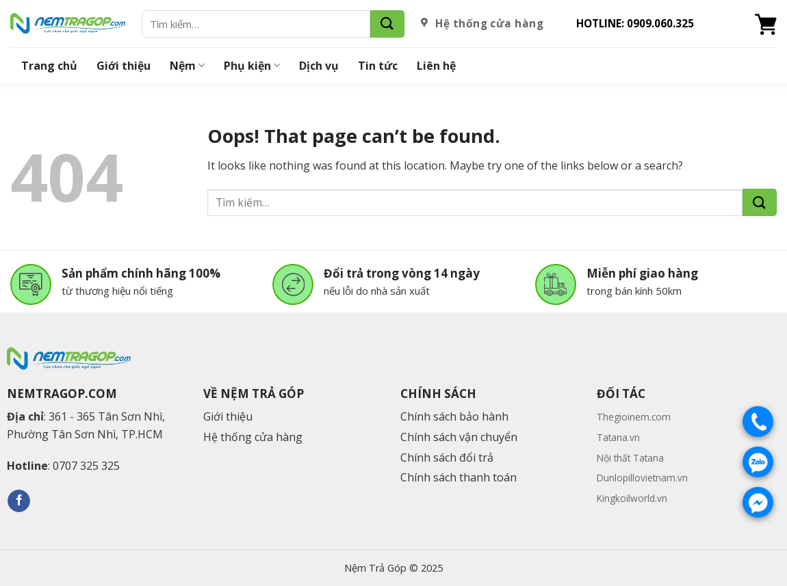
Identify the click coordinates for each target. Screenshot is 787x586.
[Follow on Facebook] (19, 501)
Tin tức (378, 65)
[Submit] (387, 24)
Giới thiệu (123, 65)
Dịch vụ (319, 65)
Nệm (187, 65)
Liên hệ (436, 65)
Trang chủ (49, 65)
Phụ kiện (252, 65)
